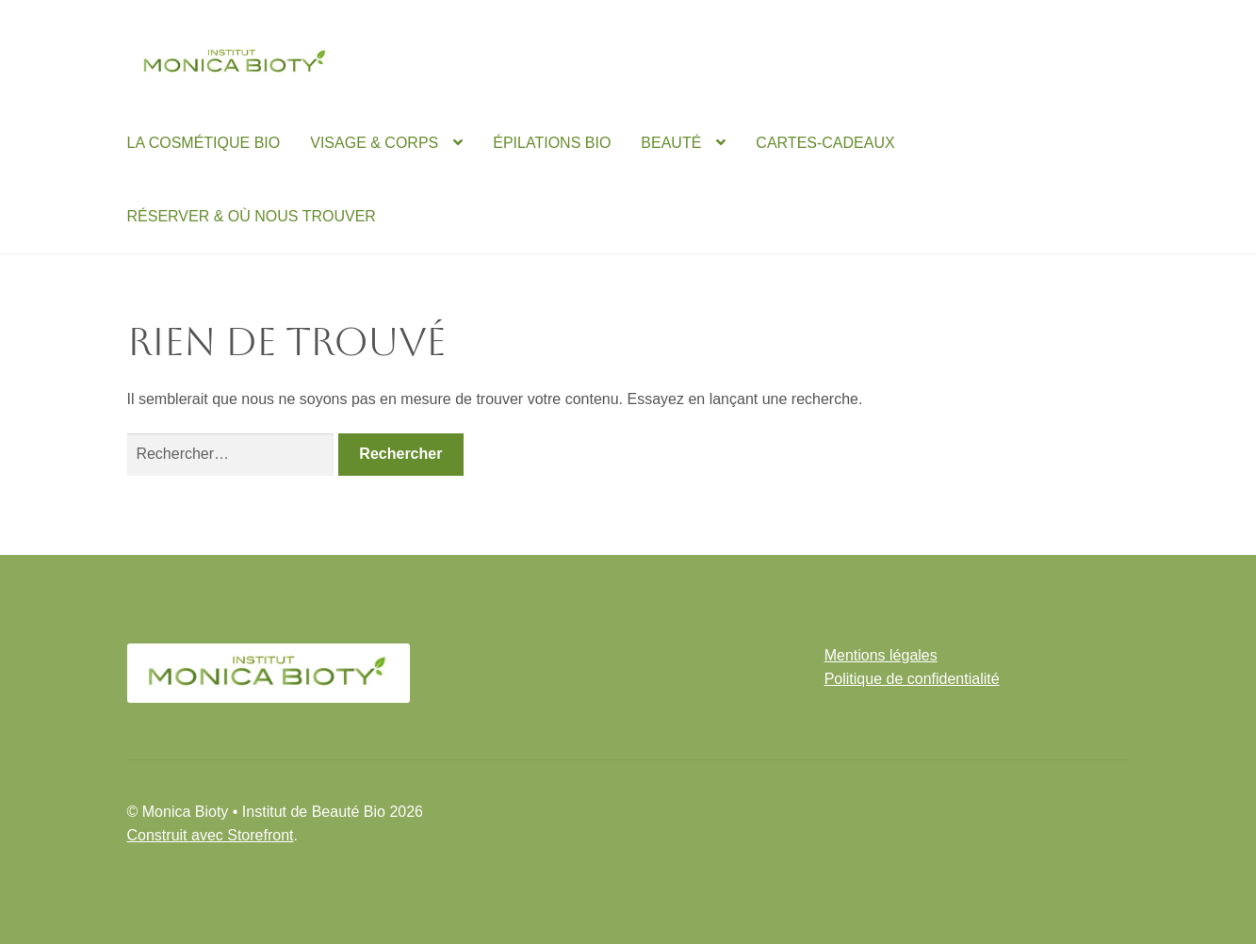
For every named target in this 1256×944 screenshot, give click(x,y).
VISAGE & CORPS (374, 143)
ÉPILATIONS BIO (552, 143)
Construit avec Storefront (210, 835)
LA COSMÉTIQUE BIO (204, 143)
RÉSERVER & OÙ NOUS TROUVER (251, 216)
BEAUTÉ (671, 143)
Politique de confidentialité (912, 679)
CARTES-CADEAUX (825, 143)
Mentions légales (881, 655)
